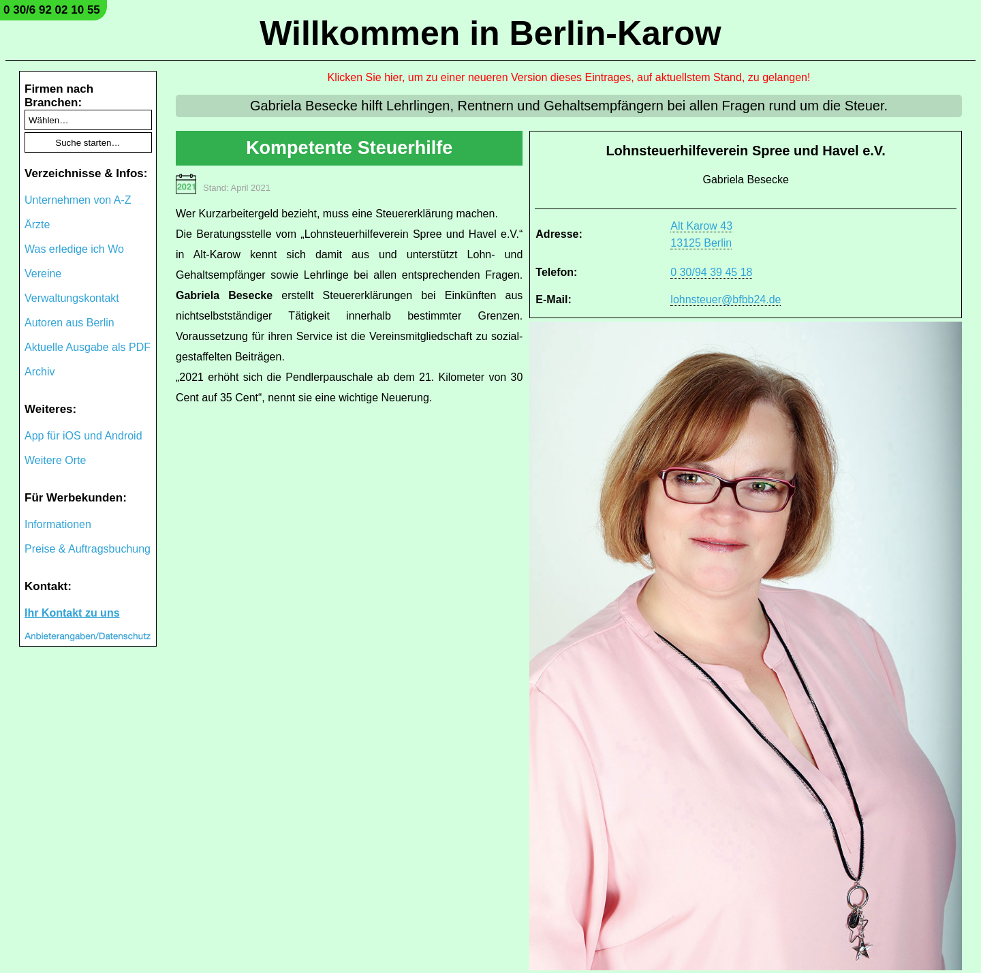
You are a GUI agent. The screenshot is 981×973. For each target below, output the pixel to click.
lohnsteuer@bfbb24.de (725, 299)
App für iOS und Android (83, 436)
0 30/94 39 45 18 (711, 272)
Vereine (43, 273)
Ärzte (37, 224)
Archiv (39, 371)
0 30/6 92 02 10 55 (51, 9)
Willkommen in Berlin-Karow (490, 33)
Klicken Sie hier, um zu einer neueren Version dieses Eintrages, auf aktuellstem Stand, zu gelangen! (569, 77)
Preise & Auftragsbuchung (88, 549)
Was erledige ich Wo (74, 249)
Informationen (58, 524)
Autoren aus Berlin (69, 322)
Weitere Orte (55, 460)
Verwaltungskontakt (72, 298)
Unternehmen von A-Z (78, 200)
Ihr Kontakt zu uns (72, 613)
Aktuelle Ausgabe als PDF (88, 347)
